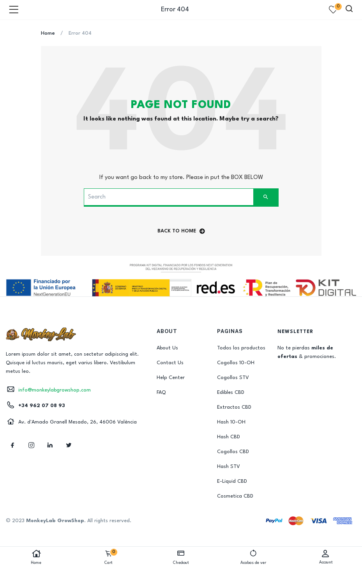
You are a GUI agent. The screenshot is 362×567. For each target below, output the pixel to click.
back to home (181, 231)
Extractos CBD (234, 407)
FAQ (161, 392)
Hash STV (228, 466)
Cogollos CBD (233, 451)
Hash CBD (228, 436)
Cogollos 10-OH (235, 362)
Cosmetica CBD (235, 496)
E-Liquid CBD (232, 481)
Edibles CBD (230, 392)
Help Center (171, 377)
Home (36, 557)
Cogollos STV (233, 377)
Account (326, 556)
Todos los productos (241, 348)
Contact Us (170, 362)
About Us (167, 348)
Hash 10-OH (231, 422)
